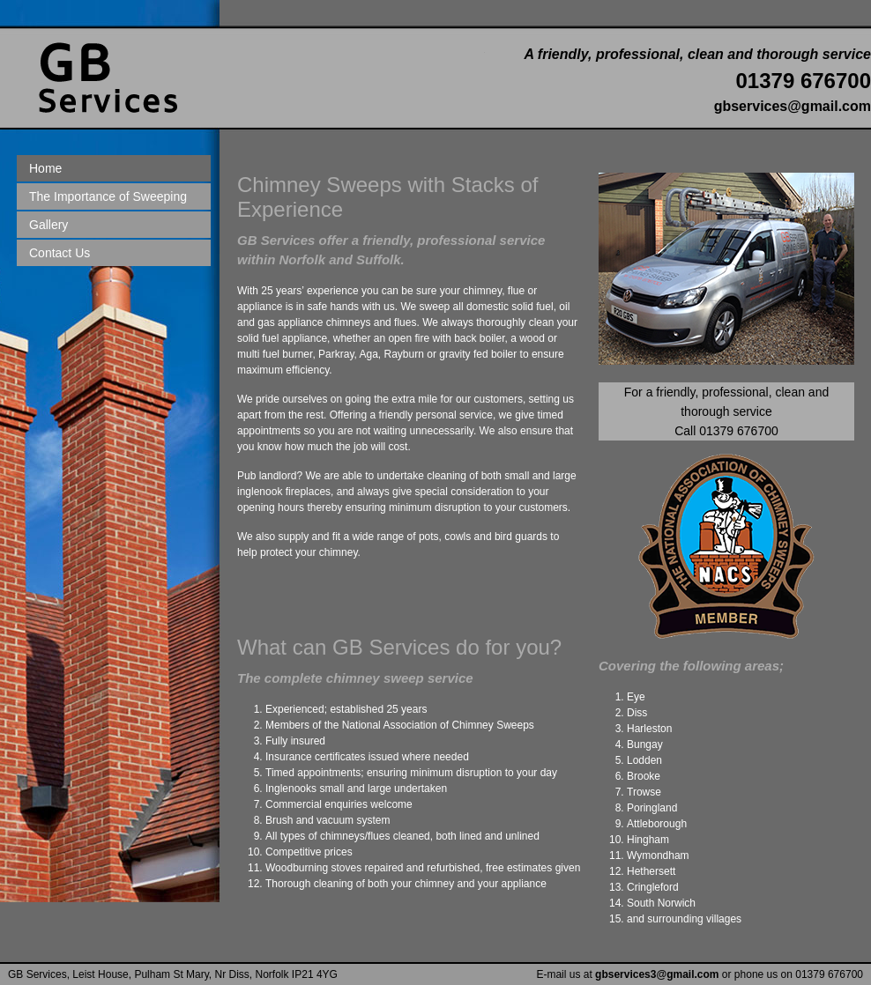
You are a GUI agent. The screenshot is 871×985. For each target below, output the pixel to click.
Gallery (48, 225)
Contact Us (59, 253)
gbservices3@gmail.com (656, 974)
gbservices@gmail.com (792, 106)
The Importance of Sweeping (108, 196)
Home (45, 168)
